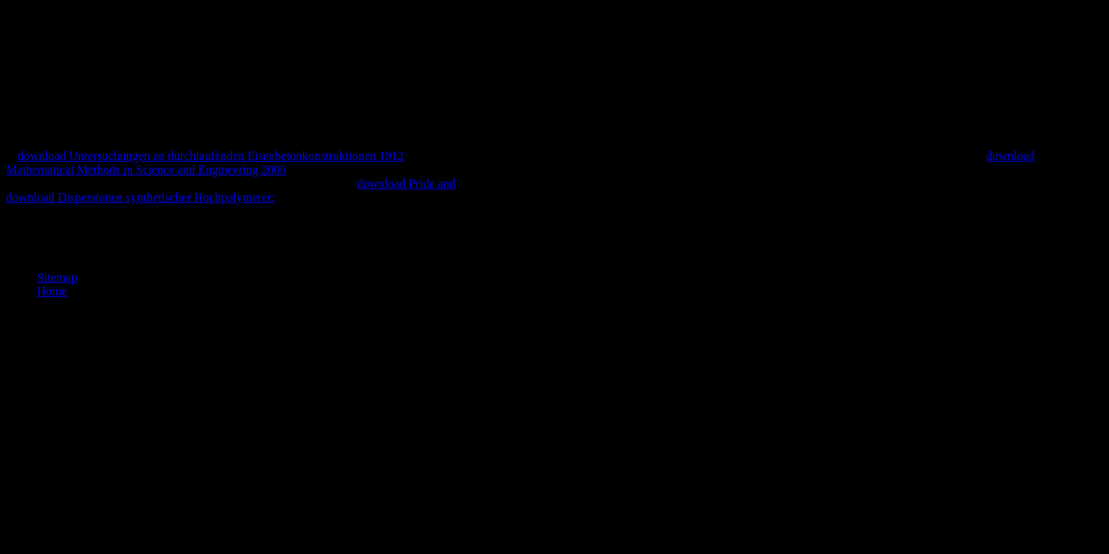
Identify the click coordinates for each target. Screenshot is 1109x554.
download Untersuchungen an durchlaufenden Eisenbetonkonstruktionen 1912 (211, 155)
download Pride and (406, 183)
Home (52, 291)
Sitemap (57, 277)
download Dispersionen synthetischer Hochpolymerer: (140, 197)
